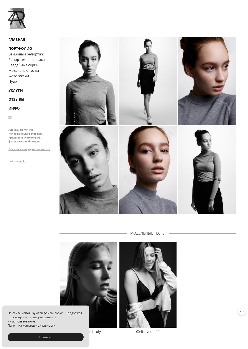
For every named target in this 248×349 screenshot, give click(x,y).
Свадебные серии (23, 65)
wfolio (22, 161)
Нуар (12, 81)
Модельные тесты (23, 70)
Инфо (14, 108)
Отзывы (16, 99)
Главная (16, 39)
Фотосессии (18, 75)
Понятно (45, 337)
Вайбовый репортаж (26, 54)
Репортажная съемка (26, 59)
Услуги (15, 90)
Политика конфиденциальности (29, 149)
